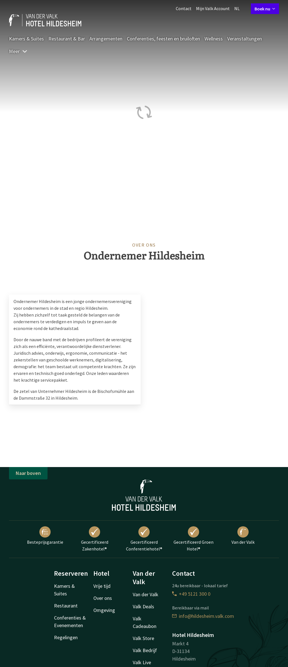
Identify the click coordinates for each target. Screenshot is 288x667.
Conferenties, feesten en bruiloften (163, 38)
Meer (18, 51)
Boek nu (265, 9)
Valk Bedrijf (145, 650)
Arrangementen (105, 38)
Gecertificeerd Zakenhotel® (94, 539)
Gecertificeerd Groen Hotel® (193, 539)
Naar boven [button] (28, 473)
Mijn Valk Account (213, 8)
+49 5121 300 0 (191, 594)
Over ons (102, 598)
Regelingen (66, 637)
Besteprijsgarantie (45, 535)
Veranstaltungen (244, 38)
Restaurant (66, 605)
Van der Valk (243, 535)
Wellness (213, 38)
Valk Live (142, 662)
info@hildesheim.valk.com (203, 616)
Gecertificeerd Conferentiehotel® (144, 539)
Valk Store (143, 638)
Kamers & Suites (26, 38)
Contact (184, 8)
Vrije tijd (102, 586)
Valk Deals (143, 606)
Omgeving (104, 610)
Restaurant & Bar (66, 38)
